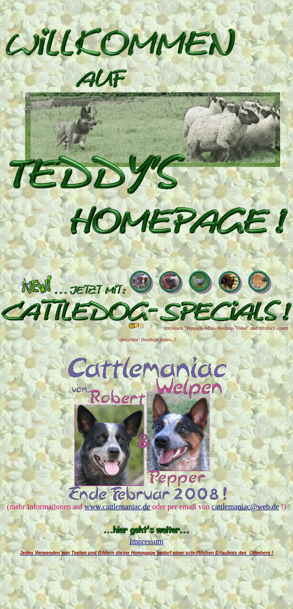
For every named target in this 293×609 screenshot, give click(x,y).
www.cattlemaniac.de (118, 507)
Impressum (146, 541)
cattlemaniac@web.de (245, 507)
